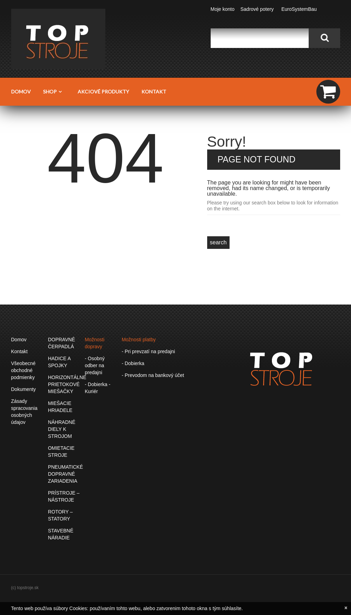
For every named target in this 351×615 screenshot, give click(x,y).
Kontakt (153, 92)
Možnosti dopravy (94, 343)
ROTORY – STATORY (60, 515)
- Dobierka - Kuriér (97, 388)
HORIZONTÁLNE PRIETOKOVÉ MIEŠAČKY (67, 384)
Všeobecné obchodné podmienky (23, 370)
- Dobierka (133, 363)
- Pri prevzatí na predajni (148, 351)
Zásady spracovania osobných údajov (24, 411)
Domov (21, 92)
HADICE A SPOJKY (59, 362)
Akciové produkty (103, 92)
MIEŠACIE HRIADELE (60, 406)
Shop (54, 91)
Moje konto (222, 9)
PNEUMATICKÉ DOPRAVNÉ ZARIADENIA (65, 474)
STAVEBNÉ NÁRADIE (60, 534)
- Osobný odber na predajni (95, 365)
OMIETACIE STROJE (61, 451)
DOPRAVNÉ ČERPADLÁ (61, 343)
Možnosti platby (139, 339)
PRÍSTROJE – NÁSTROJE (63, 496)
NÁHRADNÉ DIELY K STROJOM (62, 429)
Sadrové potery (257, 9)
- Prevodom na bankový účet (153, 375)
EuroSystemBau (299, 9)
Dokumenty (23, 389)
